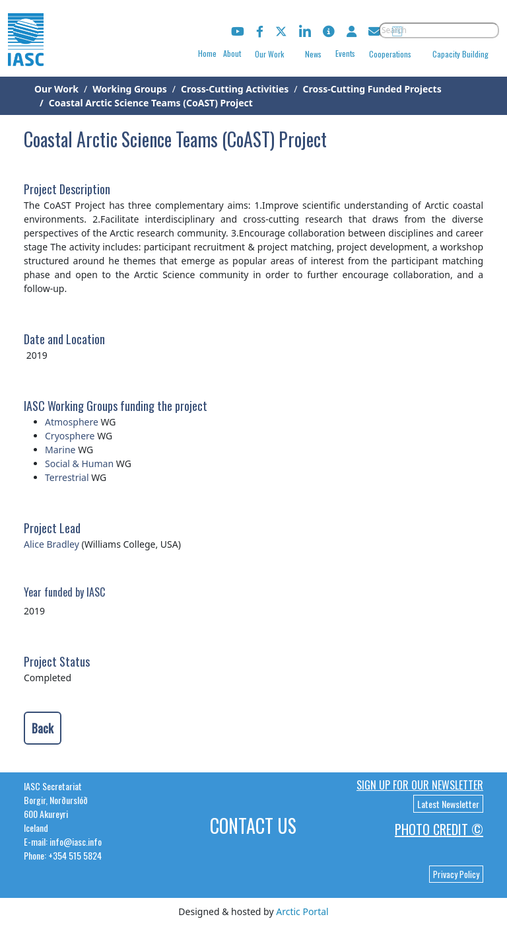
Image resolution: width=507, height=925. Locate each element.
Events (345, 53)
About (232, 53)
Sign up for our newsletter (419, 785)
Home (207, 53)
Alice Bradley (51, 544)
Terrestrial (67, 477)
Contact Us (253, 825)
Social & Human (79, 463)
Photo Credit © (439, 829)
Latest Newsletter (448, 804)
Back (42, 728)
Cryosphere (70, 435)
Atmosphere (71, 422)
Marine (60, 449)
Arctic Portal (302, 911)
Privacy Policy (456, 874)
